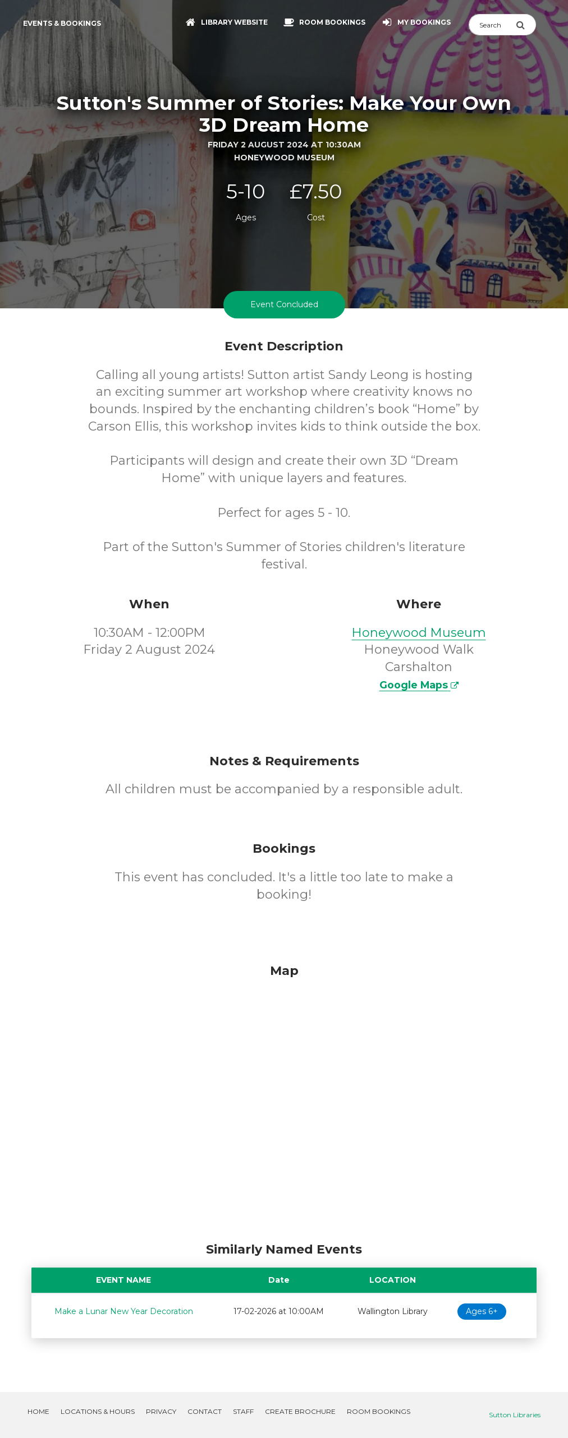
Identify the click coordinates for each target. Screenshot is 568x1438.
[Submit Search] (526, 24)
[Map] (284, 1100)
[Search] (492, 24)
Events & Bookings (62, 23)
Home (38, 1411)
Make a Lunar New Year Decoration (123, 1311)
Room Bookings (378, 1411)
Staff (243, 1411)
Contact (204, 1411)
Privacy (161, 1411)
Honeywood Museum (419, 632)
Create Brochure (300, 1411)
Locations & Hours (98, 1411)
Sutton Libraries (514, 1415)
